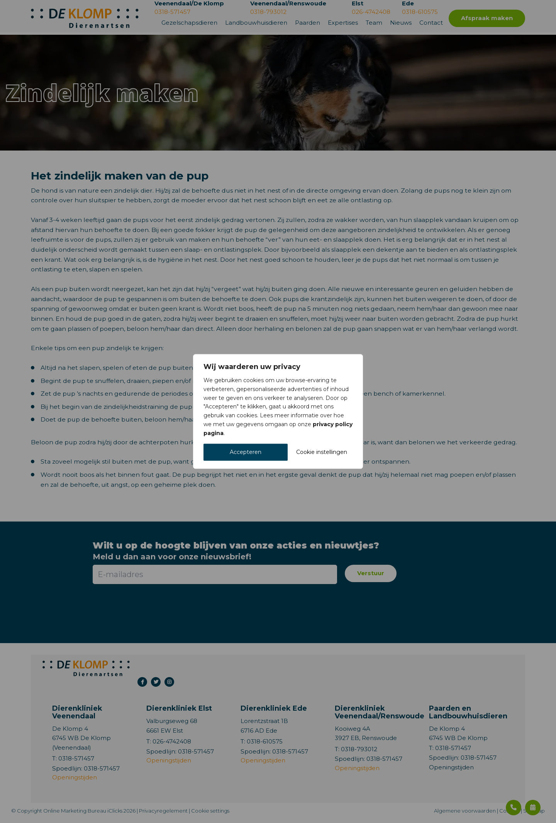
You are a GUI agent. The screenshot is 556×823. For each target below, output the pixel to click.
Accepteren (245, 452)
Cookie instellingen (321, 452)
